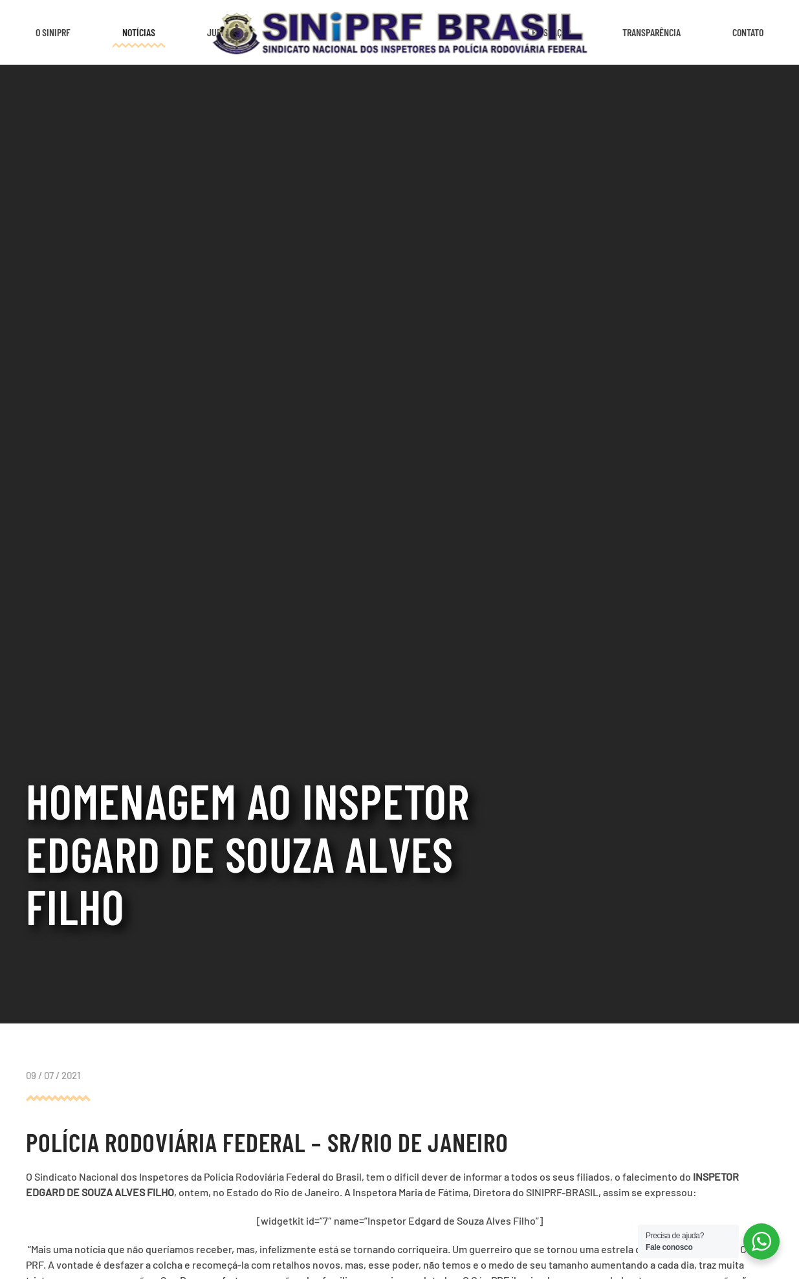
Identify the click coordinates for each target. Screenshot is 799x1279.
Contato (747, 32)
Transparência (651, 32)
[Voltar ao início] (399, 32)
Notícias (138, 32)
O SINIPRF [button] (53, 32)
